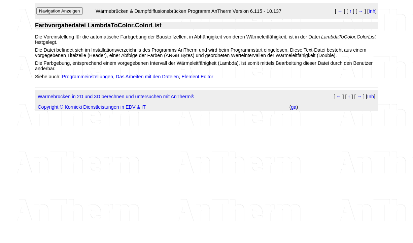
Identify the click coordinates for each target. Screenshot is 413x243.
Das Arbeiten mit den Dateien (147, 76)
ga (293, 107)
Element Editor (197, 76)
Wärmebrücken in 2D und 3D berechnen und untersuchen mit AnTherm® (116, 96)
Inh (372, 11)
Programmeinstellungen (87, 76)
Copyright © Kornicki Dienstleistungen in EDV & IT (92, 107)
